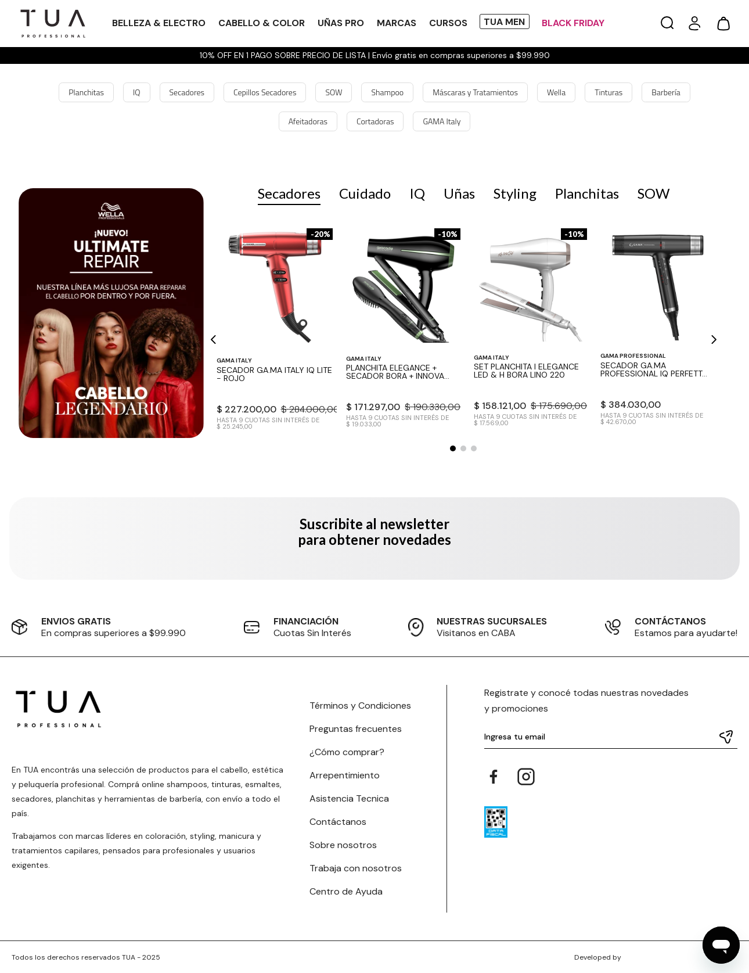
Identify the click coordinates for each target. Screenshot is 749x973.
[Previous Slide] (214, 339)
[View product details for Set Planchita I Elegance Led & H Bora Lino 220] (530, 330)
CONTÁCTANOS (670, 621)
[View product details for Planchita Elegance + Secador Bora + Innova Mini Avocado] (403, 330)
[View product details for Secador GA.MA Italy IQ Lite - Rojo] (275, 330)
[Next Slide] (713, 339)
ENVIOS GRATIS (76, 621)
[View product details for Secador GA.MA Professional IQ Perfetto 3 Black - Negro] (656, 330)
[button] (667, 23)
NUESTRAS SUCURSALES (492, 621)
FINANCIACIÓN (306, 621)
